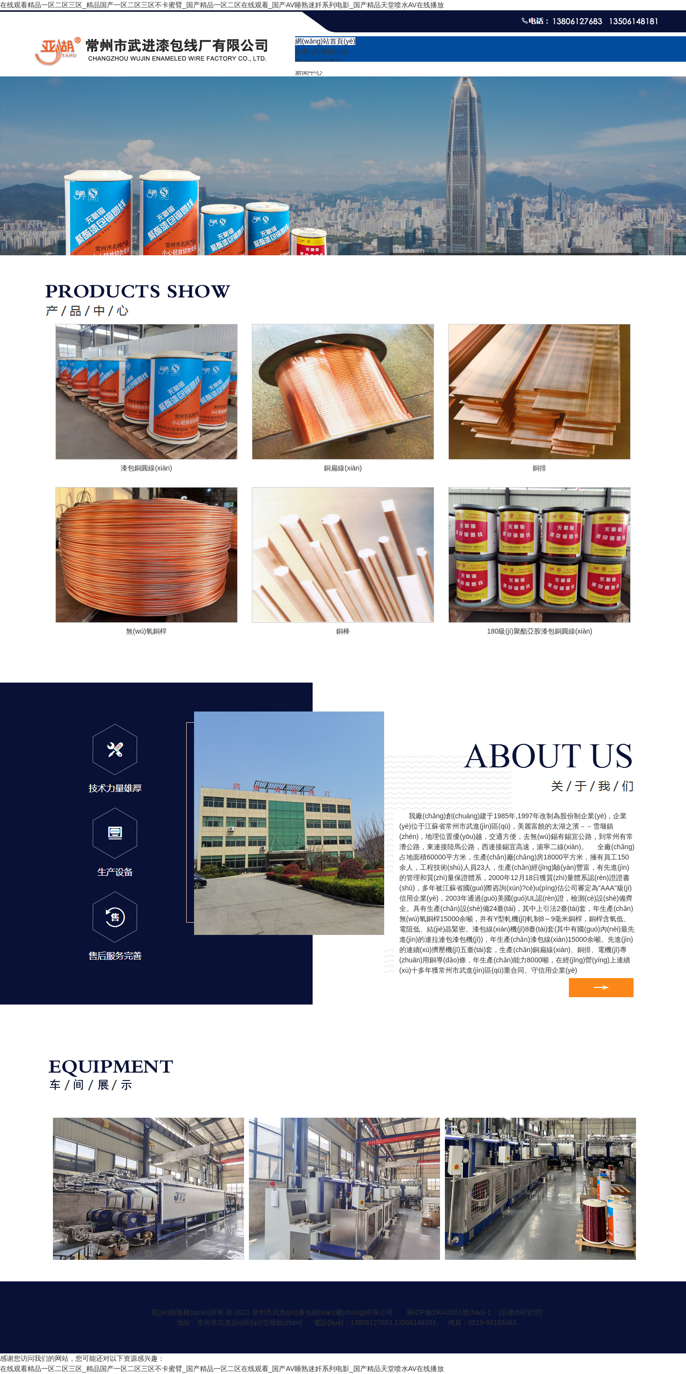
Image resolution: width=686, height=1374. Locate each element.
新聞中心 (308, 72)
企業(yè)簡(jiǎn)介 (322, 51)
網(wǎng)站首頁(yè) (325, 41)
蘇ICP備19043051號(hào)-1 (449, 1312)
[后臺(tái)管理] (520, 1312)
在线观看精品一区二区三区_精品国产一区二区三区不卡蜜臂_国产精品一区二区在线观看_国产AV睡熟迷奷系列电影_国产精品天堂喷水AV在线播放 (222, 5)
